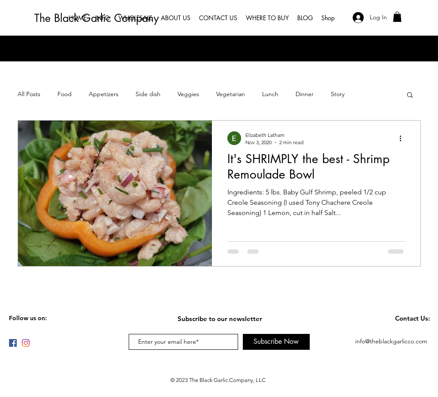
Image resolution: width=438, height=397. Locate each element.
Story (337, 94)
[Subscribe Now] (276, 342)
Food (64, 94)
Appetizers (103, 94)
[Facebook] (13, 343)
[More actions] (404, 138)
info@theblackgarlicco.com (391, 341)
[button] (397, 17)
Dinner (305, 94)
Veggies (188, 94)
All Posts (29, 94)
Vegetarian (230, 94)
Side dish (148, 94)
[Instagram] (26, 343)
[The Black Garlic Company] (98, 18)
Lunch (270, 94)
